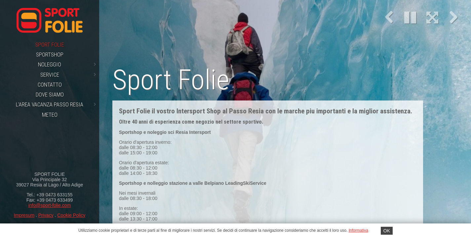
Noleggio (67, 64)
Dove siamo (50, 94)
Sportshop (49, 54)
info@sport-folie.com (49, 205)
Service (68, 74)
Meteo (50, 114)
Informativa (358, 230)
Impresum (24, 215)
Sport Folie (49, 44)
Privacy (46, 215)
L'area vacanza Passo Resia (56, 104)
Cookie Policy (71, 215)
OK (386, 230)
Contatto (50, 84)
